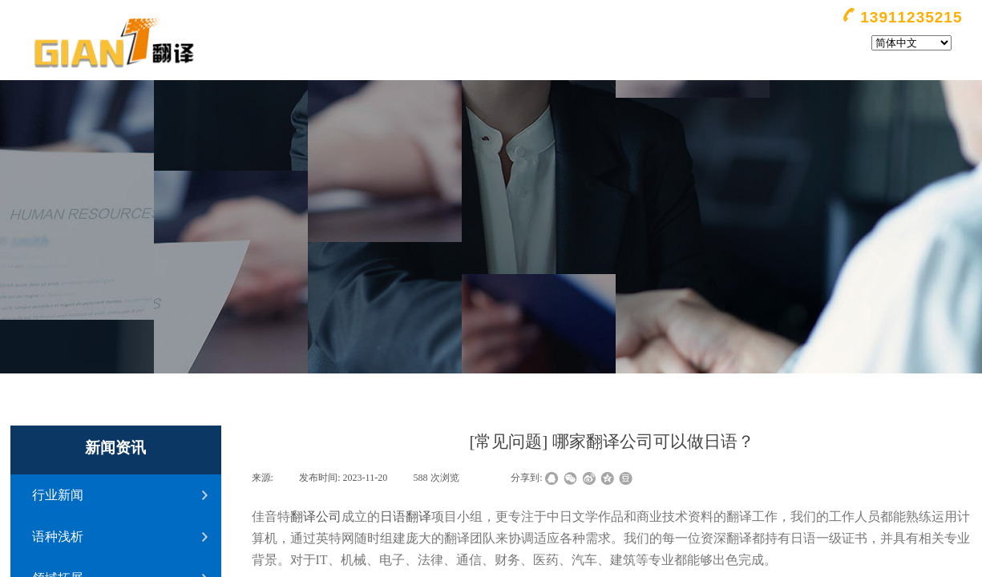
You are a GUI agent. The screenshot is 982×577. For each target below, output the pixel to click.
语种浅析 (57, 536)
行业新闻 (57, 495)
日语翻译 (405, 516)
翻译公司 (315, 516)
